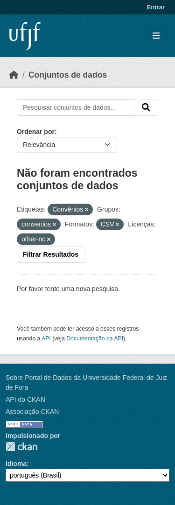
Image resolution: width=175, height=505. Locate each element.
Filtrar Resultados (50, 254)
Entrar (156, 7)
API (46, 338)
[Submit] (146, 107)
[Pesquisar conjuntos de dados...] (75, 107)
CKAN (21, 447)
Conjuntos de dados (67, 75)
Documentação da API (94, 338)
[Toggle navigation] (156, 36)
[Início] (14, 75)
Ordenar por (36, 131)
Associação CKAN (32, 411)
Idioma (16, 463)
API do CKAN (25, 399)
